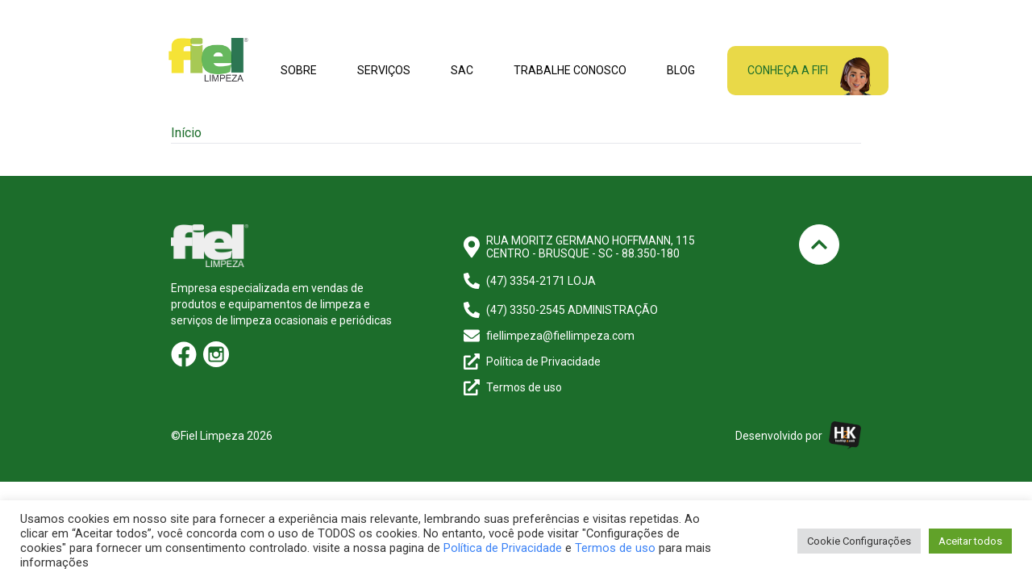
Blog (681, 70)
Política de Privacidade (502, 548)
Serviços (383, 70)
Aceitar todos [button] (970, 541)
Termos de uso (615, 548)
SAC (462, 70)
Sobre (299, 70)
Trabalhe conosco (570, 70)
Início (186, 132)
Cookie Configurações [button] (859, 541)
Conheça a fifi (787, 70)
